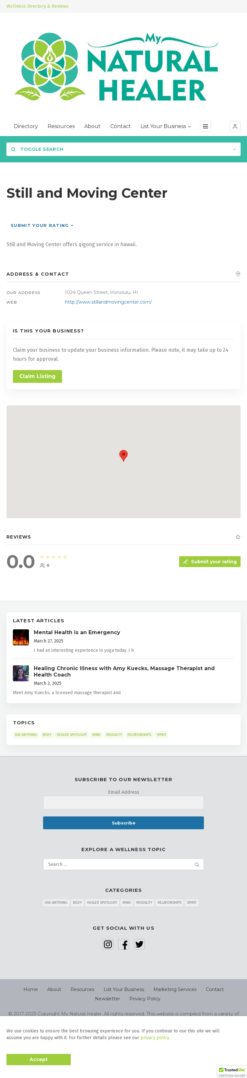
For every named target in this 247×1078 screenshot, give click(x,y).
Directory (26, 126)
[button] (235, 126)
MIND (96, 735)
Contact (120, 126)
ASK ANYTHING (26, 735)
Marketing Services (175, 989)
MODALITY (114, 735)
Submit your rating (40, 225)
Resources (61, 126)
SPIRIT (161, 735)
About (92, 126)
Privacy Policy (144, 999)
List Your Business (165, 126)
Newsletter (107, 999)
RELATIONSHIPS (139, 735)
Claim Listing (37, 376)
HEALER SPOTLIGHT (72, 735)
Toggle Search (37, 149)
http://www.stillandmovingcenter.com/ (108, 302)
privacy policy (155, 1037)
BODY (47, 735)
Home (30, 989)
